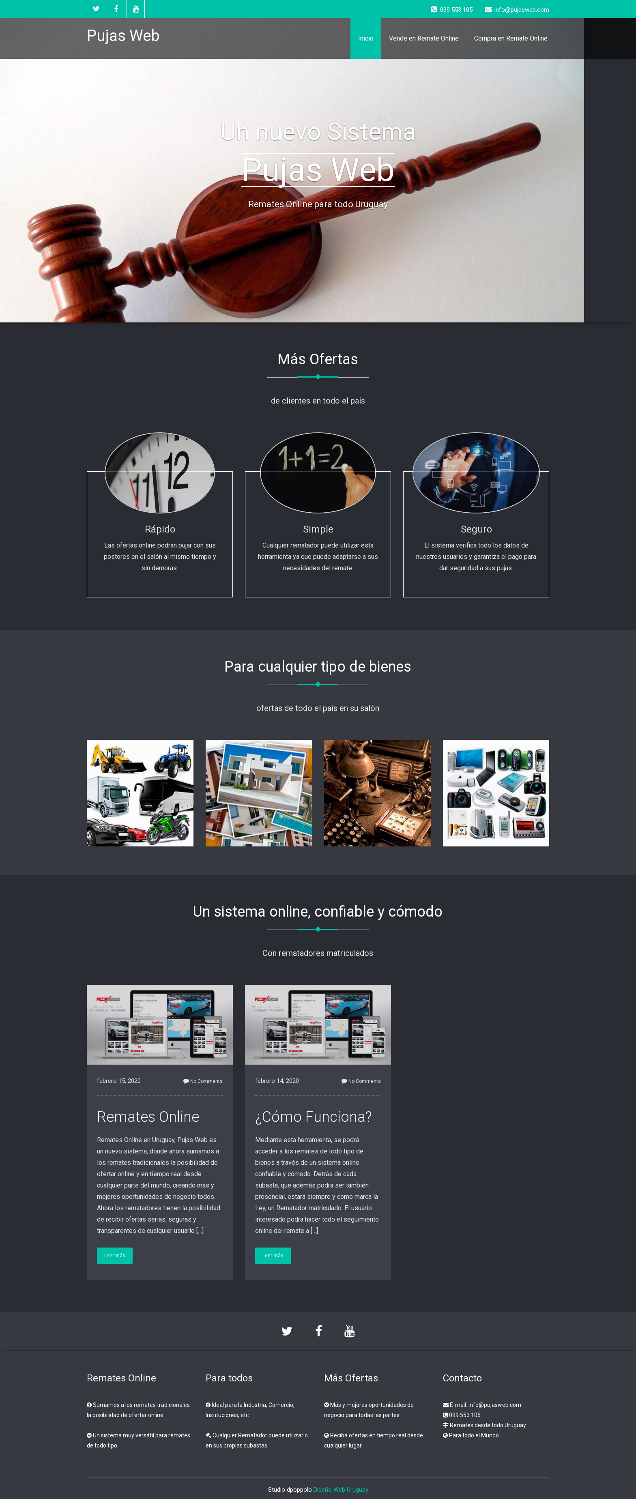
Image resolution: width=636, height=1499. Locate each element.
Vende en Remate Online (424, 38)
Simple (318, 529)
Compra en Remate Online (511, 38)
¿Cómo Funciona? (313, 1116)
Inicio (366, 38)
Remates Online (148, 1116)
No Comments (203, 1081)
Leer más (114, 1255)
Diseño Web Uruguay (341, 1489)
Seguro (476, 529)
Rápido (160, 529)
